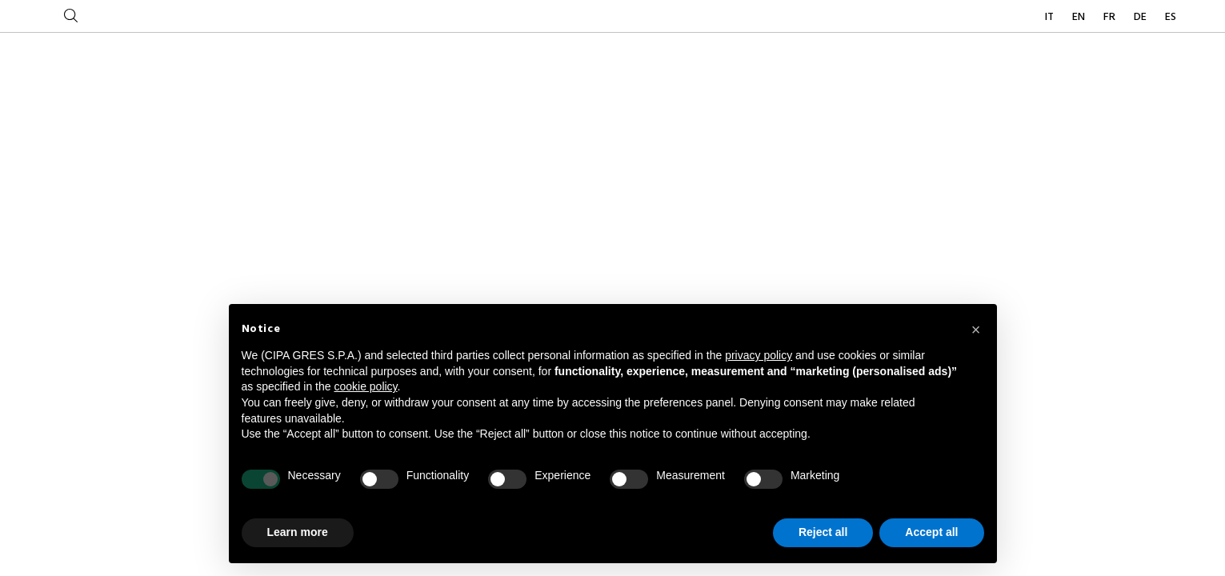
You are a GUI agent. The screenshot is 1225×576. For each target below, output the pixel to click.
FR (1110, 17)
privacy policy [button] (758, 355)
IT (1050, 17)
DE (1141, 17)
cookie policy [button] (365, 386)
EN (1079, 17)
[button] (976, 329)
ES (1170, 17)
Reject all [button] (823, 532)
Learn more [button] (297, 532)
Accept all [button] (931, 532)
